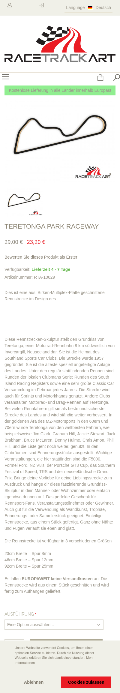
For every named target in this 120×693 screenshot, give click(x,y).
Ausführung (19, 614)
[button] (9, 671)
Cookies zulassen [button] (86, 682)
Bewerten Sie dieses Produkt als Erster (40, 257)
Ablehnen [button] (34, 682)
